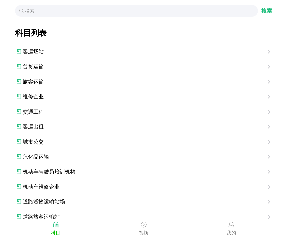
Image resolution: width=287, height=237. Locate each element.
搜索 (266, 10)
